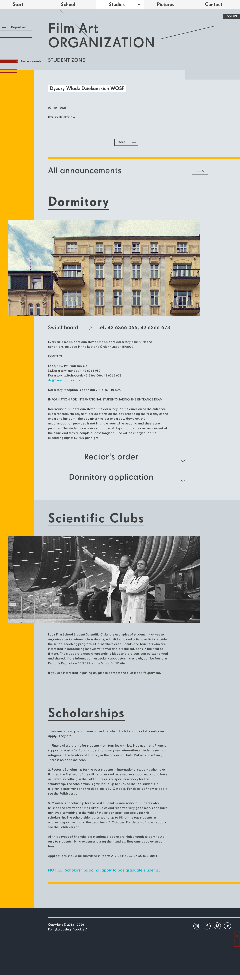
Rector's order (138, 457)
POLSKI (231, 16)
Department (14, 27)
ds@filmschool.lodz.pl (64, 380)
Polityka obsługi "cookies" (68, 929)
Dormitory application (130, 477)
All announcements (85, 171)
